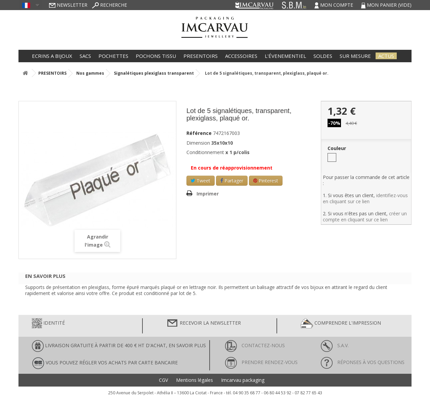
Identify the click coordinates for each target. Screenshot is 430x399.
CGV (163, 380)
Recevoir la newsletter (203, 323)
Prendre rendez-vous (261, 362)
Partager (231, 180)
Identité (48, 323)
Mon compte (334, 5)
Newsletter (68, 5)
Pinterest (265, 180)
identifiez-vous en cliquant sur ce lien (365, 198)
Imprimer (208, 193)
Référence (199, 133)
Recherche (109, 5)
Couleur (337, 148)
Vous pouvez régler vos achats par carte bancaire (105, 363)
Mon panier (386, 5)
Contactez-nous (255, 345)
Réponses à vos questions (362, 362)
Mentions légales (194, 380)
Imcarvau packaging (242, 380)
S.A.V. (335, 345)
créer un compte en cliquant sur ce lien (365, 216)
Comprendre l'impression (341, 323)
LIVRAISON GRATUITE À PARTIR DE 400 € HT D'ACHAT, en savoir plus (119, 346)
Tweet (200, 180)
